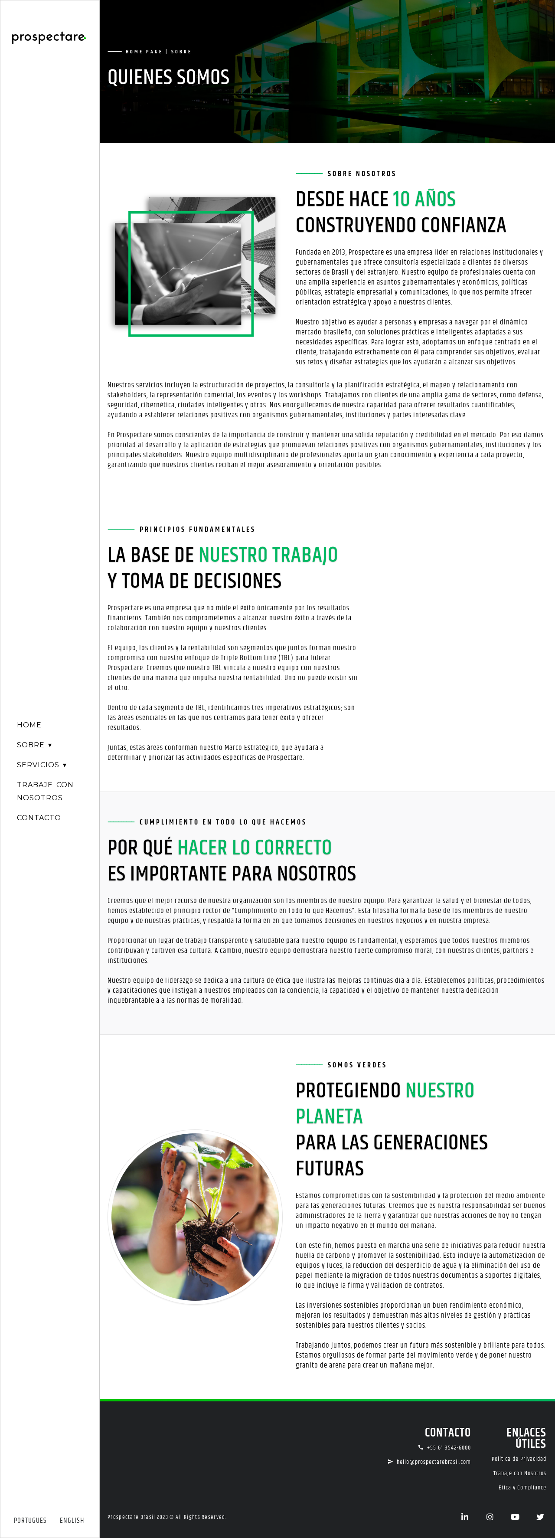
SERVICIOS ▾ (42, 765)
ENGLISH (72, 1520)
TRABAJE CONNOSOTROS (45, 791)
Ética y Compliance (522, 1487)
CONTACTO (39, 818)
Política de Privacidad (519, 1459)
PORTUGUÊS (30, 1520)
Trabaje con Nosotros (519, 1473)
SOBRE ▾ (34, 745)
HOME (29, 725)
